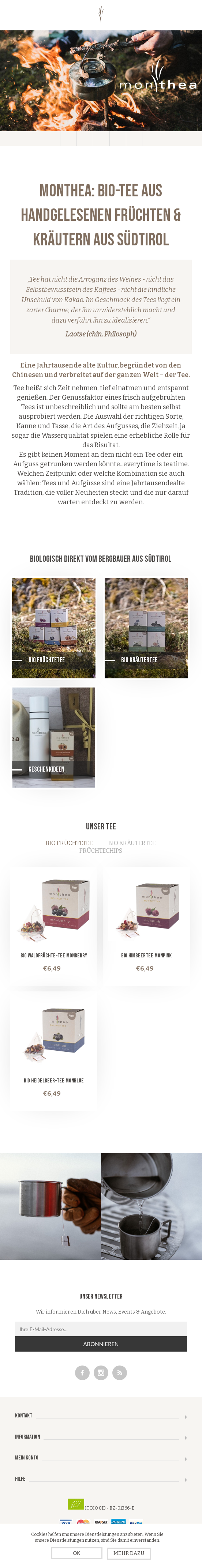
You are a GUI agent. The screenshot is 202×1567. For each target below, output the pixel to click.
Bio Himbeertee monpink (146, 955)
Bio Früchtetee (47, 660)
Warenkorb (117, 138)
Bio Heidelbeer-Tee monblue (54, 1080)
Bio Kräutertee (139, 660)
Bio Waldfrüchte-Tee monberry (53, 955)
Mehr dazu (129, 1553)
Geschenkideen (46, 769)
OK (76, 1553)
